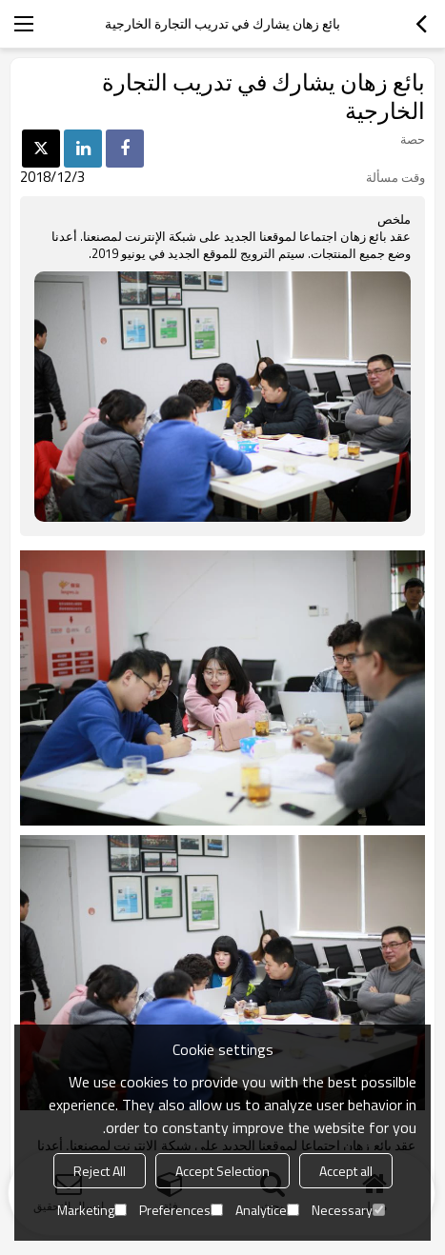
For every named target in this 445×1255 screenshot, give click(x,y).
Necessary (348, 1210)
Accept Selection (222, 1171)
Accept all (346, 1171)
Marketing (92, 1210)
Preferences (181, 1210)
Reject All (99, 1171)
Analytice (267, 1210)
